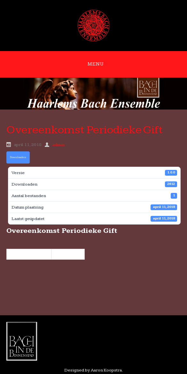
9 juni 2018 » (68, 254)
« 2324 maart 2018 (29, 254)
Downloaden (18, 157)
